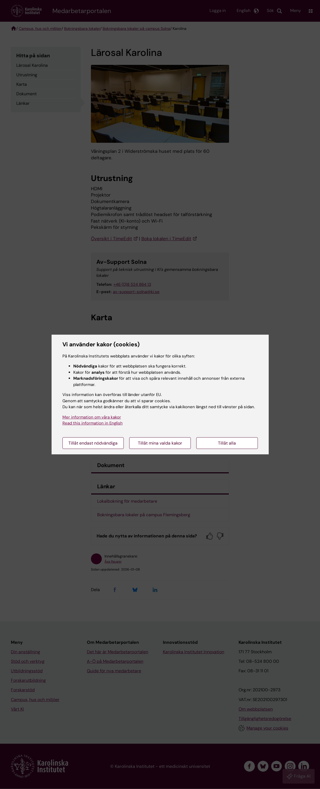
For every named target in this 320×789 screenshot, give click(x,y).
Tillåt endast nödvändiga (93, 443)
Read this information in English (92, 423)
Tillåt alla (227, 443)
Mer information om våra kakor (91, 417)
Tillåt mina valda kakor (160, 443)
